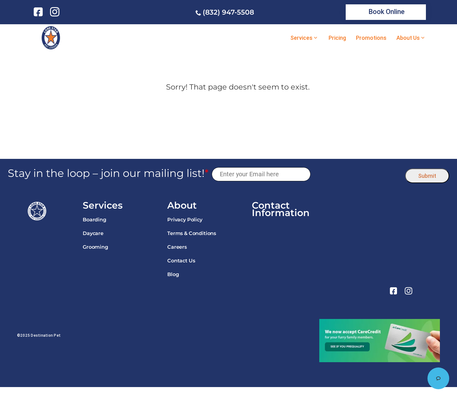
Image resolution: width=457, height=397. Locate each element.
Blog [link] (173, 274)
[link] (39, 11)
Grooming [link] (95, 247)
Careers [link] (177, 247)
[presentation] (358, 174)
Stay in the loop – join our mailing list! (108, 173)
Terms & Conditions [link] (191, 233)
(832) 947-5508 (228, 12)
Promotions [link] (371, 38)
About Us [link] (408, 38)
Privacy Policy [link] (184, 220)
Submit (427, 175)
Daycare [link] (93, 233)
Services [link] (301, 38)
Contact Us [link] (181, 261)
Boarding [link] (94, 220)
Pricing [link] (337, 38)
